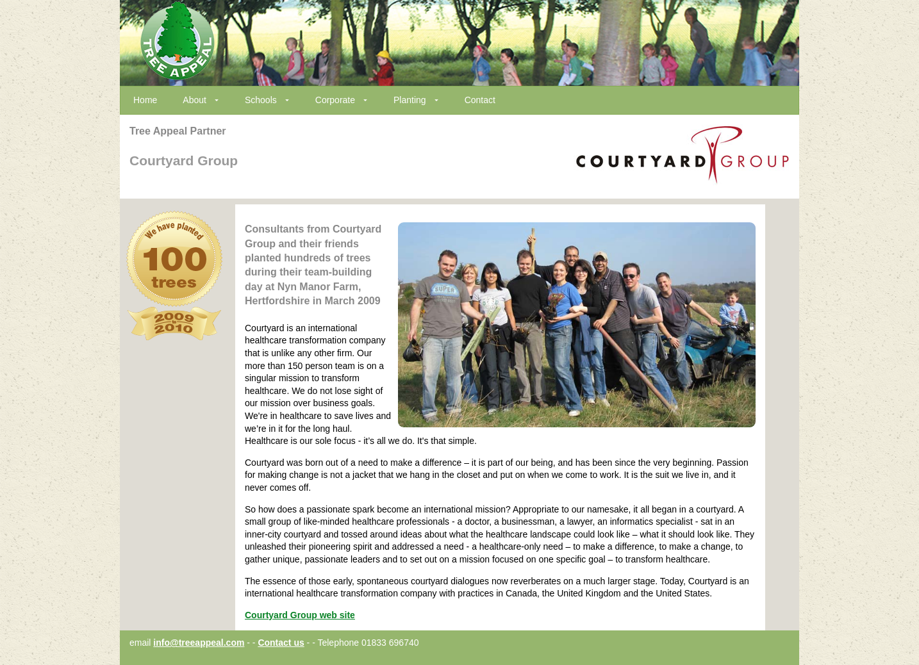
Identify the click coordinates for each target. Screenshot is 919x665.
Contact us (281, 642)
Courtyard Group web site (300, 615)
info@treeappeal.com (198, 642)
